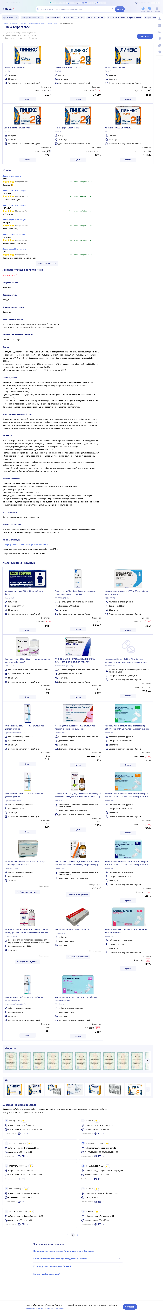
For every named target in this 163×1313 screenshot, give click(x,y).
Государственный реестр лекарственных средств (26, 544)
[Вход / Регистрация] (159, 18)
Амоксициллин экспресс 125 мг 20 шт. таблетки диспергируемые (76, 998)
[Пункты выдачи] (159, 52)
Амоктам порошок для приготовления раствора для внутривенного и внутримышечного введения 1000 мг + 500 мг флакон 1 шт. (27, 931)
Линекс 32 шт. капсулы (115, 67)
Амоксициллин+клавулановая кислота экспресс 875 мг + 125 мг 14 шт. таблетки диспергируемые (126, 863)
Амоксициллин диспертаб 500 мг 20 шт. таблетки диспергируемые (127, 592)
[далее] (147, 1061)
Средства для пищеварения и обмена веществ (43, 23)
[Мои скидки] (159, 25)
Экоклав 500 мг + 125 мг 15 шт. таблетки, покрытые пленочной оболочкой (27, 660)
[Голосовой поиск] (112, 9)
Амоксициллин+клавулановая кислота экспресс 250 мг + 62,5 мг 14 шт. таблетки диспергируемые (127, 727)
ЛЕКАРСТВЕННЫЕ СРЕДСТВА (18, 23)
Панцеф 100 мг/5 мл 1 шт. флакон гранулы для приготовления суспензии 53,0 (75, 592)
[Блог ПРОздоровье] (159, 32)
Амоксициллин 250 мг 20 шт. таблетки (72, 929)
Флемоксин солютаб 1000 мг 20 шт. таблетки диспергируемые (24, 727)
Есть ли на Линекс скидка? (77, 1273)
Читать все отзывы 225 (47, 263)
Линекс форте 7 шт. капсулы (17, 127)
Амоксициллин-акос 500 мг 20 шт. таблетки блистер (24, 592)
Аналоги (145, 36)
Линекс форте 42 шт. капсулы (68, 67)
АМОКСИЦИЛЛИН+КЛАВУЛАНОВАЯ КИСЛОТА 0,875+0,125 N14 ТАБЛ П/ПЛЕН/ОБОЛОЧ (75, 660)
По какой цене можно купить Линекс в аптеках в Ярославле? (77, 1250)
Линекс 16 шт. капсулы (14, 67)
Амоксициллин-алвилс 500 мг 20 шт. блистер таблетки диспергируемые (25, 863)
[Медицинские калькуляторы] (159, 38)
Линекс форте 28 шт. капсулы (118, 127)
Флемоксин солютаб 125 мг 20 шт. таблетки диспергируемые (24, 795)
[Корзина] (157, 9)
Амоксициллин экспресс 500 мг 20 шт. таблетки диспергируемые (126, 931)
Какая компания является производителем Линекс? (77, 1258)
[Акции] (143, 9)
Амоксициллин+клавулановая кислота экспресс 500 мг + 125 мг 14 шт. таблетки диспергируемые (126, 795)
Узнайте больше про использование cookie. (45, 1308)
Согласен (129, 1306)
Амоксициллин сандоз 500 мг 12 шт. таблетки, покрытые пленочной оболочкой (75, 727)
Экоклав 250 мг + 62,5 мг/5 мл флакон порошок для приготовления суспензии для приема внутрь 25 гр (78, 795)
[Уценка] (149, 9)
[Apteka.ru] (11, 9)
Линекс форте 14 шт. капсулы (68, 127)
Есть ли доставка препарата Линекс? (77, 1266)
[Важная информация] (159, 45)
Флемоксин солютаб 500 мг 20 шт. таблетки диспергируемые (24, 998)
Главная (5, 23)
